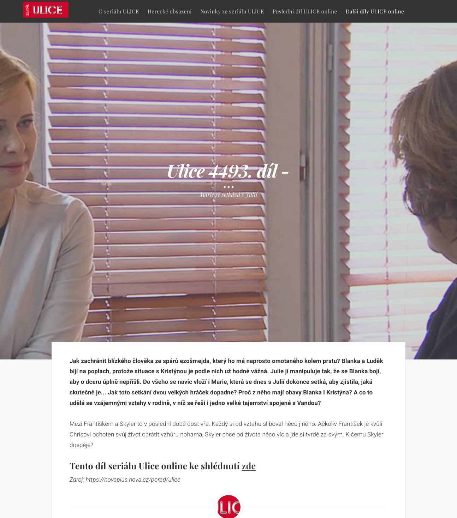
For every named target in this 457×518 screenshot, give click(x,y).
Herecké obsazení (170, 11)
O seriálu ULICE (119, 11)
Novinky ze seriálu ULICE (232, 11)
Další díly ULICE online (375, 11)
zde (249, 466)
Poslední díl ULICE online (305, 11)
